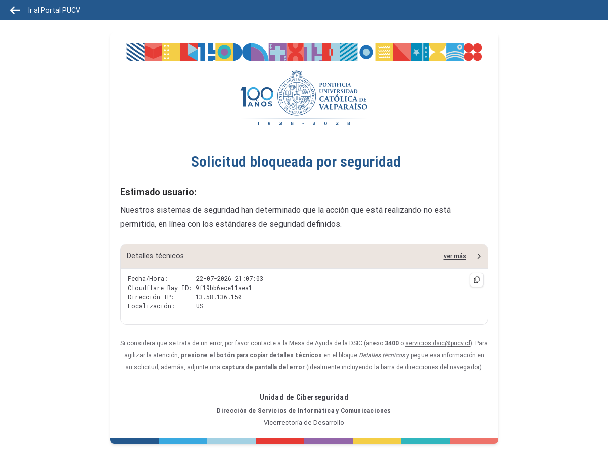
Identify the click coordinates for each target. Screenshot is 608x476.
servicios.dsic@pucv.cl (437, 343)
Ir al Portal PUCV (45, 10)
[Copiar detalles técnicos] (477, 280)
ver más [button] (455, 256)
